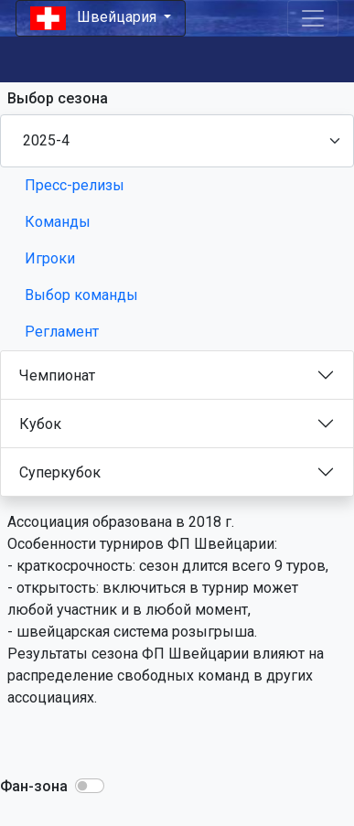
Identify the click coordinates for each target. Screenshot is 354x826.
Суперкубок (60, 472)
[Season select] (177, 140)
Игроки (50, 258)
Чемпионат (57, 375)
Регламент (62, 331)
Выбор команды (81, 295)
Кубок (40, 424)
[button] (89, 785)
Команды (58, 222)
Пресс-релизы (74, 185)
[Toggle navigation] (312, 18)
